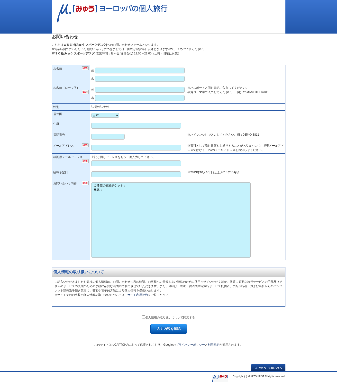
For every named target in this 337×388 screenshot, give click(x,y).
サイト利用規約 (138, 295)
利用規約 (213, 344)
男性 (97, 107)
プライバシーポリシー (190, 344)
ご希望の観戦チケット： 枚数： (171, 220)
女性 (106, 107)
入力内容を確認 (169, 329)
